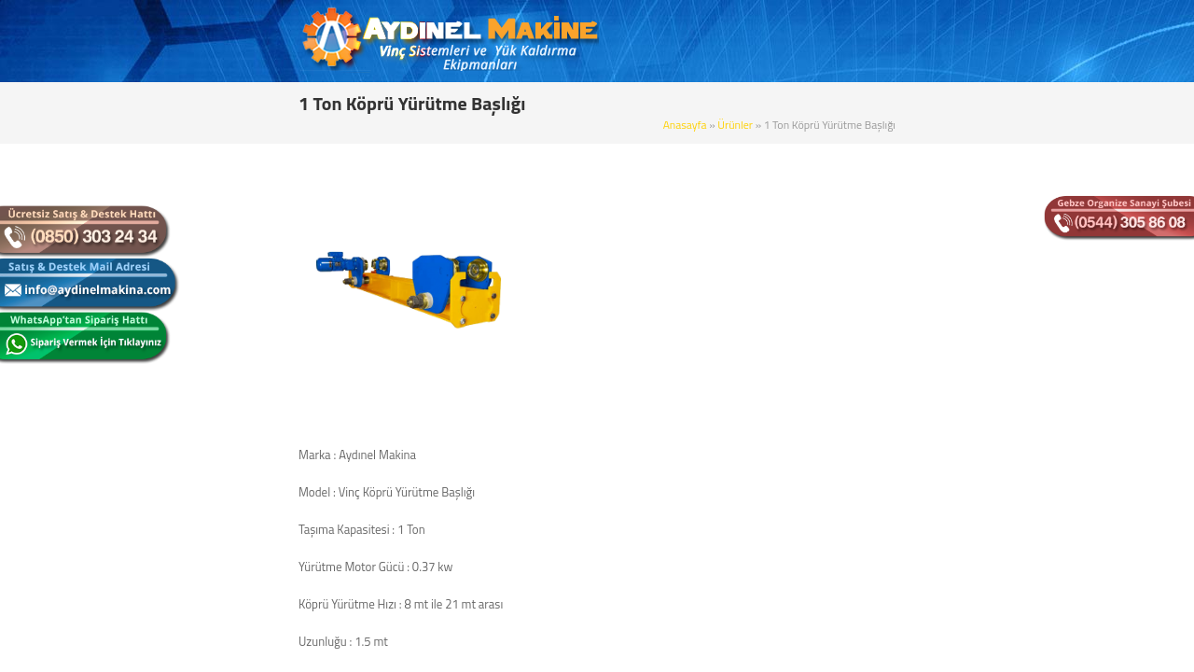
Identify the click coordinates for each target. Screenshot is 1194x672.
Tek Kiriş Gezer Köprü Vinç (238, 282)
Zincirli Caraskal (212, 544)
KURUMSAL (639, 41)
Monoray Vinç (208, 250)
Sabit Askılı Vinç (212, 217)
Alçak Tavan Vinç (215, 576)
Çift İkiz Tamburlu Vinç (229, 348)
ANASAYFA (549, 41)
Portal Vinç (200, 413)
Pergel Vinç (201, 380)
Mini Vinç (196, 511)
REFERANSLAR (881, 41)
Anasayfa (826, 100)
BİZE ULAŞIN (988, 41)
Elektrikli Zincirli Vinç (224, 478)
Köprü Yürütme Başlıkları (235, 609)
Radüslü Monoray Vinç (229, 642)
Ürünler (876, 100)
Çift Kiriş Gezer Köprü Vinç (238, 315)
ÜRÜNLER (727, 41)
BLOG (797, 41)
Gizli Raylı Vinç (209, 446)
